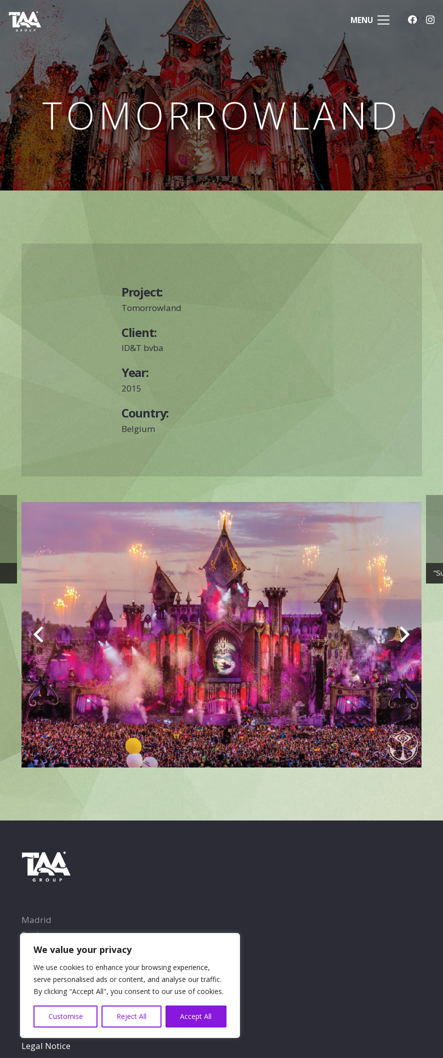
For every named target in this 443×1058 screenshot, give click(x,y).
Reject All (131, 1016)
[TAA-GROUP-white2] (35, 20)
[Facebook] (412, 19)
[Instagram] (430, 20)
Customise (65, 1016)
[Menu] (370, 20)
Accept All (196, 1016)
